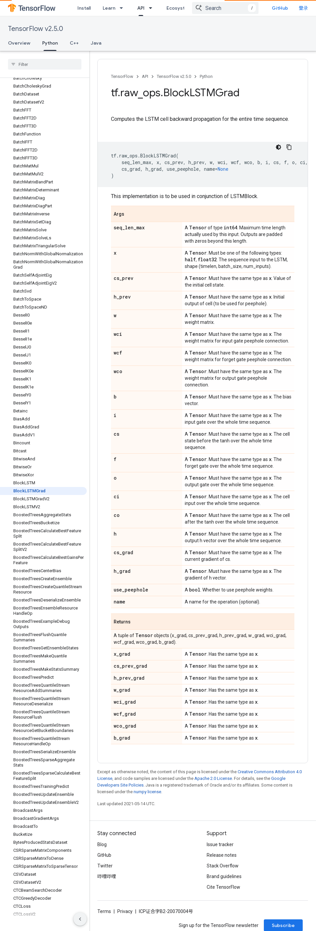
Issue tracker (220, 849)
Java (96, 43)
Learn (109, 8)
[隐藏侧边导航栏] (80, 919)
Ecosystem (179, 8)
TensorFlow (122, 76)
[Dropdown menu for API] (152, 8)
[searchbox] (44, 64)
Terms (104, 916)
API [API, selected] (141, 8)
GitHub (294, 8)
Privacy (125, 916)
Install (84, 8)
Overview (19, 43)
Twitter (105, 870)
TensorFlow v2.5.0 (35, 29)
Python (206, 76)
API (145, 76)
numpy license (147, 796)
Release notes (222, 860)
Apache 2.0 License (213, 783)
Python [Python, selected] (50, 43)
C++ (74, 43)
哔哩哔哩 (106, 881)
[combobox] (240, 8)
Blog (102, 849)
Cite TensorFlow (223, 892)
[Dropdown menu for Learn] (123, 8)
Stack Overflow (223, 870)
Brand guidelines (224, 881)
